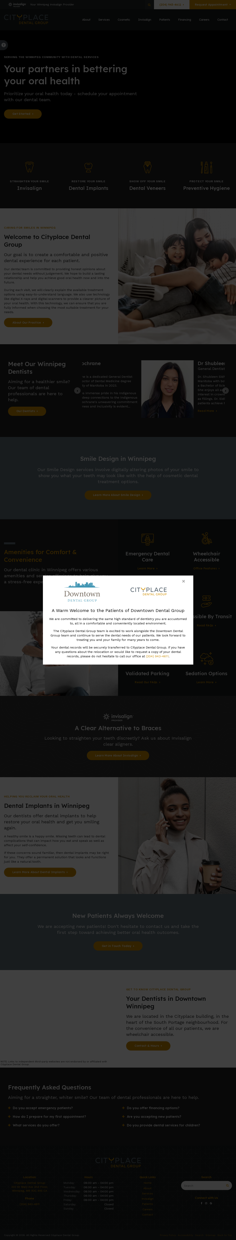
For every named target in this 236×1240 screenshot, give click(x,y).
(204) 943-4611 (157, 656)
